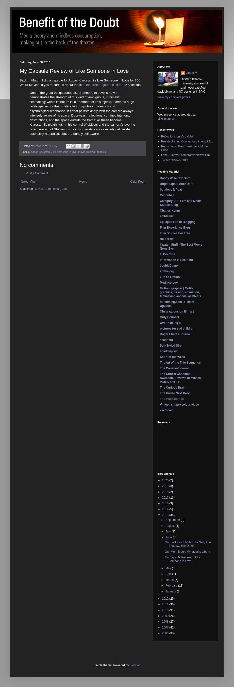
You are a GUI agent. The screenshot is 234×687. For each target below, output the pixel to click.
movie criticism (87, 151)
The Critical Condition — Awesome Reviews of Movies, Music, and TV (180, 378)
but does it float (171, 189)
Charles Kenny (170, 210)
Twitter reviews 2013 (174, 160)
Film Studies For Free (175, 233)
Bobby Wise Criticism (175, 178)
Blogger (135, 665)
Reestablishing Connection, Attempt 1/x (187, 141)
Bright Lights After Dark (176, 184)
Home (83, 181)
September (173, 520)
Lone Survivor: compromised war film (185, 155)
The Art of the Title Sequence (180, 362)
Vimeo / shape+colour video (179, 404)
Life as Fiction (170, 277)
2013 (165, 515)
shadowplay (168, 351)
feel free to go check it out (104, 85)
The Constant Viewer (174, 368)
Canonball (167, 195)
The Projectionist (172, 399)
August (171, 526)
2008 (165, 621)
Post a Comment (37, 173)
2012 (165, 598)
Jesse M (191, 73)
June (169, 537)
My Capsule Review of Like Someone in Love (183, 559)
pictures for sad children (177, 328)
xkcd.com (166, 410)
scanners (166, 340)
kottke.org (167, 271)
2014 (165, 509)
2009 (165, 616)
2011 (165, 604)
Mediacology (169, 282)
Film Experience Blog (175, 227)
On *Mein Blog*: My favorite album (187, 551)
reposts (101, 151)
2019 (165, 486)
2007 (165, 627)
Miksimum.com (167, 118)
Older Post (137, 181)
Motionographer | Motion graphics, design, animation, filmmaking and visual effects (180, 292)
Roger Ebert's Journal (175, 334)
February (172, 585)
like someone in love (64, 151)
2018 (165, 492)
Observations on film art (177, 311)
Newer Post (28, 181)
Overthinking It (170, 323)
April (169, 574)
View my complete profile (173, 97)
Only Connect (169, 317)
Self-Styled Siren (171, 345)
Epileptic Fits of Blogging (178, 222)
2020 (165, 480)
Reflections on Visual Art (177, 136)
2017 (165, 497)
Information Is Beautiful (176, 260)
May (169, 568)
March (170, 580)
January (171, 591)
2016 (165, 503)
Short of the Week (172, 357)
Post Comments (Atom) (53, 189)
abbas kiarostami (41, 151)
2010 (165, 610)
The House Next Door (175, 393)
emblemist (167, 216)
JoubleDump (169, 265)
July (169, 531)
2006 (165, 633)
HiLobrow (166, 239)
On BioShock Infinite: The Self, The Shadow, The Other (188, 544)
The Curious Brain (172, 387)
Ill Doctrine (167, 254)
